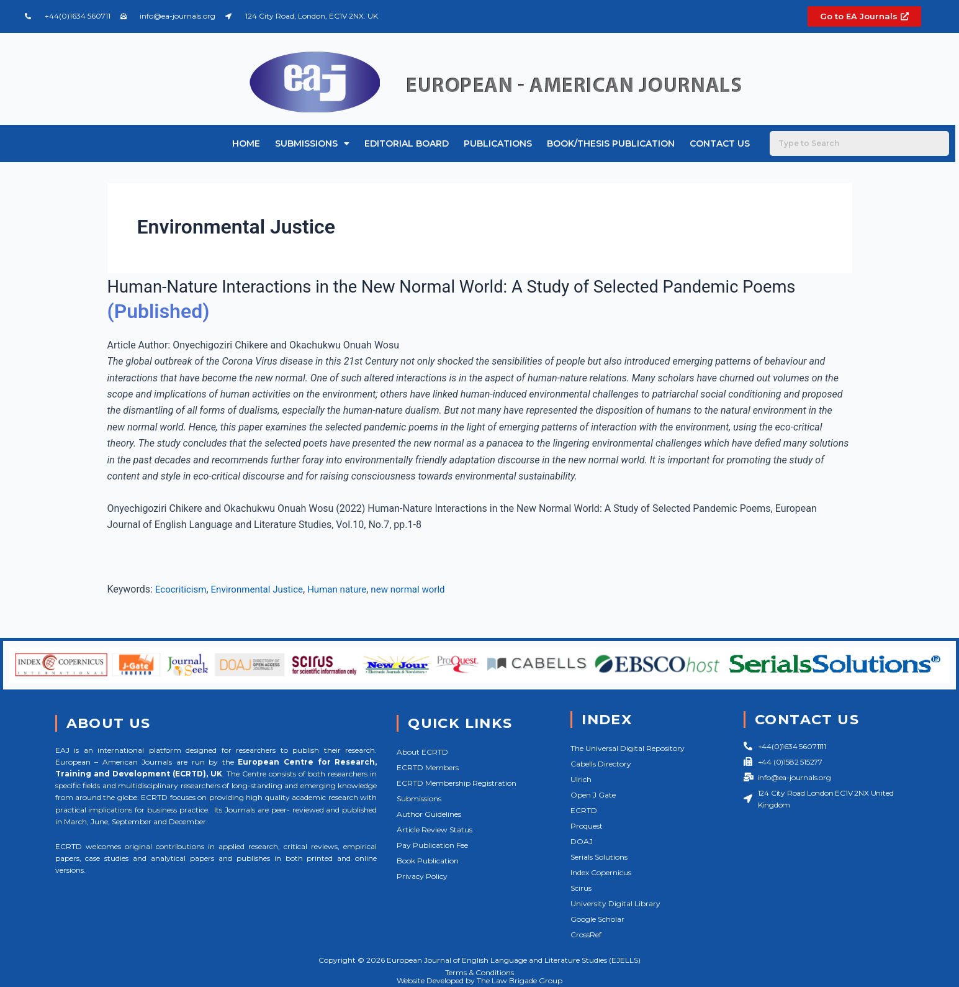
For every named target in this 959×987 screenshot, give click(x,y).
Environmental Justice (263, 589)
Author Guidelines (429, 814)
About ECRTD (422, 752)
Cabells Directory (600, 763)
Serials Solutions (599, 857)
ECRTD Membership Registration (456, 783)
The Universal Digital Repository (627, 748)
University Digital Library (615, 903)
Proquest (586, 825)
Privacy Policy (422, 876)
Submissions (312, 143)
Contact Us (720, 143)
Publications (498, 143)
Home (246, 143)
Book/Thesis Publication (611, 143)
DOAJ (581, 841)
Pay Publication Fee (432, 845)
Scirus (581, 888)
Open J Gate (593, 794)
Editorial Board (406, 143)
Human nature (348, 589)
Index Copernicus (600, 872)
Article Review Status (434, 829)
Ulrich (581, 779)
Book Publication (428, 860)
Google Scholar (597, 919)
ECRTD (583, 810)
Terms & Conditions (479, 972)
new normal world (423, 589)
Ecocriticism (182, 589)
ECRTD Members (428, 767)
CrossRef (585, 934)
